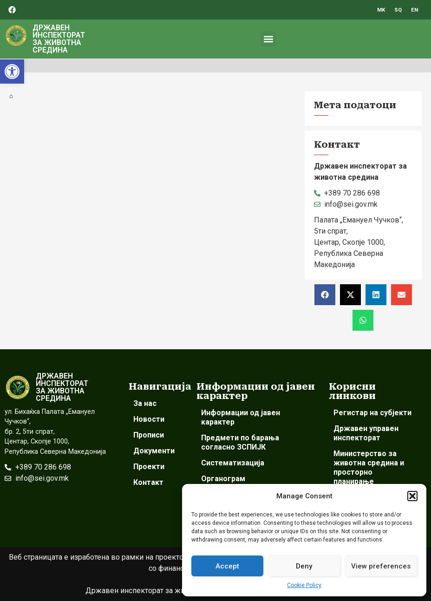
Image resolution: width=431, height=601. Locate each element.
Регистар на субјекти (372, 412)
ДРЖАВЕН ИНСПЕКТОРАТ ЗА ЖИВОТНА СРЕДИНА (59, 38)
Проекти (148, 466)
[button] (12, 71)
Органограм (223, 478)
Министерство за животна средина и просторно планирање (368, 467)
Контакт (148, 482)
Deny (304, 566)
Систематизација (232, 462)
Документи (154, 450)
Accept (227, 566)
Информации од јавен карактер (240, 417)
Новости (148, 419)
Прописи (148, 435)
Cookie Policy (304, 585)
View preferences (381, 566)
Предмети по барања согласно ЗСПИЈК (240, 442)
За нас (145, 403)
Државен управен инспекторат (365, 433)
